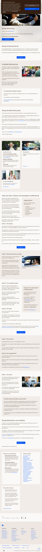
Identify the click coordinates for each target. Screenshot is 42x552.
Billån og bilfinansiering (26, 457)
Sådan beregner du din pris (27, 465)
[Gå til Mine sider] (11, 175)
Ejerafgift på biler (26, 476)
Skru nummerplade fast (26, 473)
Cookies (23, 547)
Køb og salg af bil (25, 475)
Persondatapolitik (17, 547)
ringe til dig (13, 184)
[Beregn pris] (31, 145)
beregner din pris (26, 367)
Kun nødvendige (32, 5)
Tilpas (27, 547)
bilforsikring (11, 31)
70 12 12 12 (8, 183)
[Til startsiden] (2, 525)
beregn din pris (19, 131)
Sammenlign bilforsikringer (27, 480)
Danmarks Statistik (8, 508)
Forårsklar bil (25, 479)
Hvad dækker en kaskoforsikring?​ (28, 467)
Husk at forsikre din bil (26, 455)
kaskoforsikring (27, 299)
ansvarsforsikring (21, 120)
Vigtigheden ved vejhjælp (27, 462)
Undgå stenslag (25, 481)
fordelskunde (10, 434)
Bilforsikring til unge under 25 (27, 471)
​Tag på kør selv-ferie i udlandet (28, 460)
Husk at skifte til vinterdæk (27, 463)
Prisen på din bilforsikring (8, 99)
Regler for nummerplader (27, 472)
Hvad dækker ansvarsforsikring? (28, 466)
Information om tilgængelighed (7, 547)
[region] (21, 7)
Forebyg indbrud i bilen (26, 474)
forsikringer (4, 435)
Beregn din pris (8, 39)
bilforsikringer (11, 131)
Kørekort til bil (25, 456)
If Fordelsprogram (7, 157)
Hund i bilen (25, 461)
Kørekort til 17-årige (26, 470)
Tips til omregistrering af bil (27, 464)
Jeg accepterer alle (32, 8)
